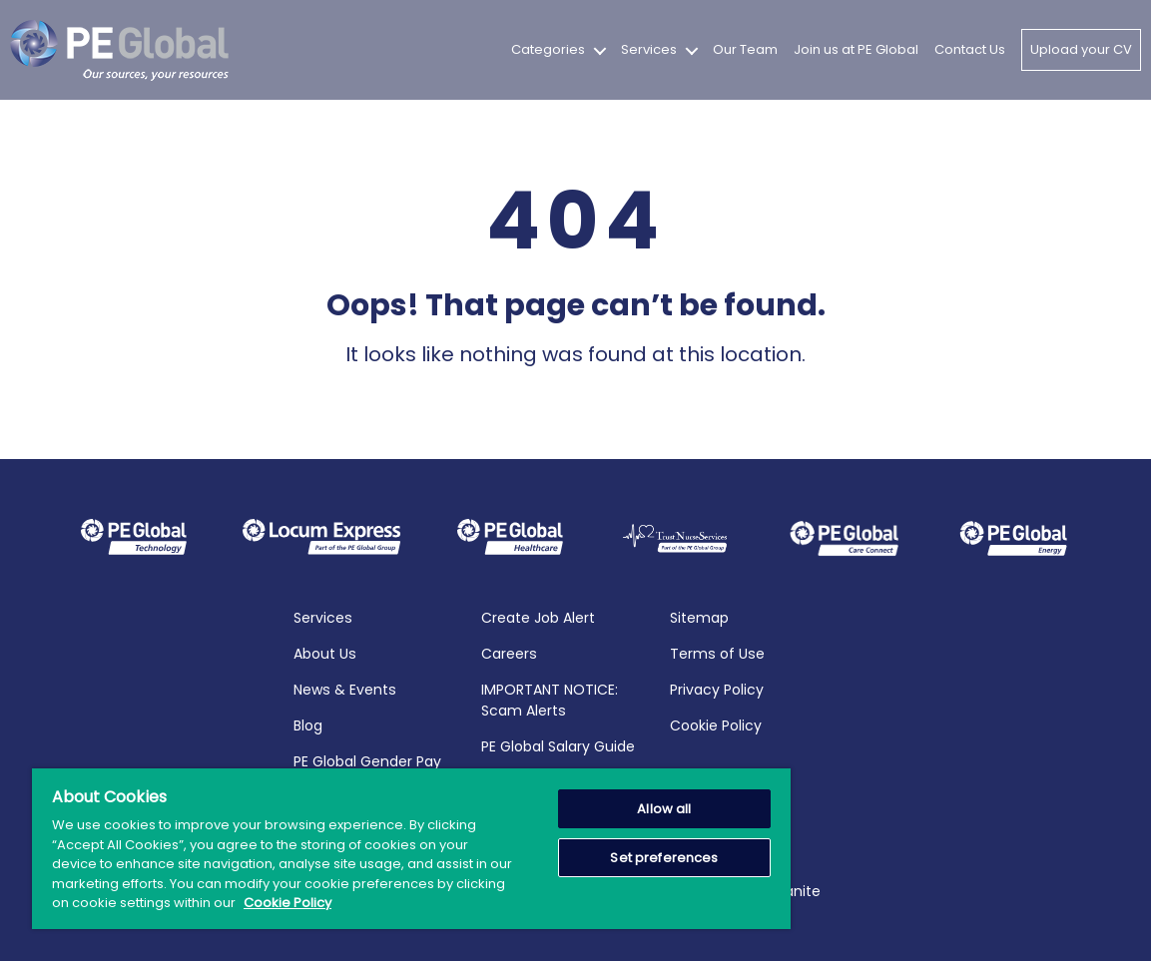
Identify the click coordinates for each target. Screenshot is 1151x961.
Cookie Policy (716, 724)
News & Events (344, 689)
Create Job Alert (538, 617)
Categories (548, 49)
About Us (324, 653)
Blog (307, 724)
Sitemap (699, 617)
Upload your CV (1081, 49)
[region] (411, 848)
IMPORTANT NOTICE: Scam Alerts (549, 699)
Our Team (745, 49)
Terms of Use (717, 653)
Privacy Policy (717, 689)
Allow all (664, 808)
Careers (509, 653)
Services (649, 49)
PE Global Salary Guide (558, 745)
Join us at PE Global (856, 49)
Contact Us (969, 49)
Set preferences (664, 857)
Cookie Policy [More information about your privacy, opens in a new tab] (287, 902)
